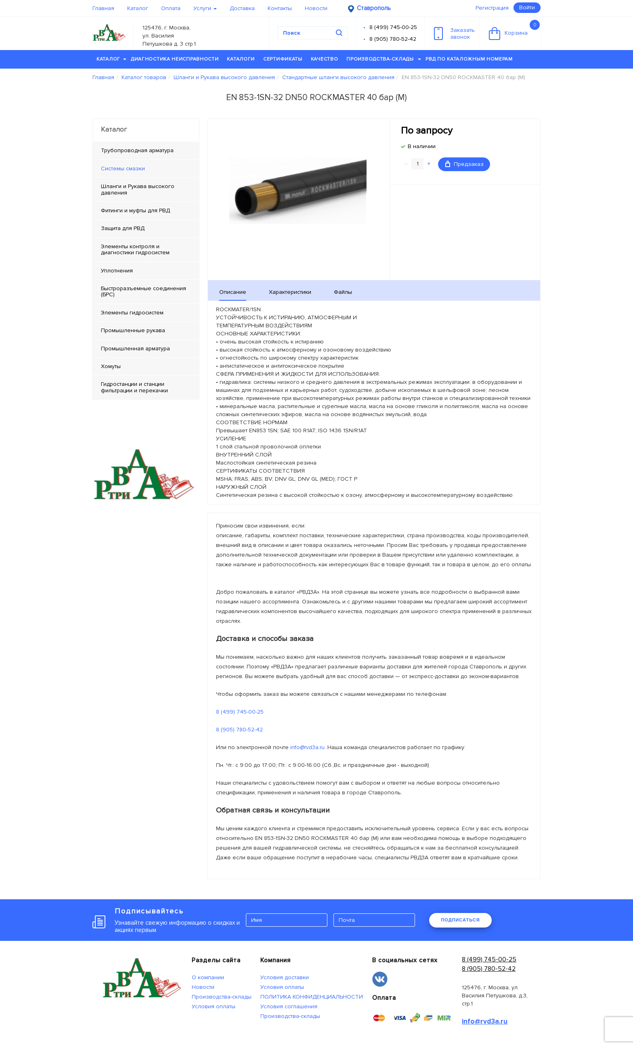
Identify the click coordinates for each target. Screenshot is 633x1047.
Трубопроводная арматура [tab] (137, 150)
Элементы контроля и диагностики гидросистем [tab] (135, 249)
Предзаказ (464, 164)
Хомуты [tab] (111, 366)
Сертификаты (282, 59)
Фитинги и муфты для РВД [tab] (135, 210)
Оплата (170, 8)
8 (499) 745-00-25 (393, 27)
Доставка (242, 8)
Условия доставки (284, 977)
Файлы (343, 292)
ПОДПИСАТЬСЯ (460, 919)
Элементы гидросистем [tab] (132, 312)
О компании (208, 977)
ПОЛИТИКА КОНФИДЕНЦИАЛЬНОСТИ (311, 996)
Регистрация (492, 7)
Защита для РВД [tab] (123, 228)
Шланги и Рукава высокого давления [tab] (137, 189)
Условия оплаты (213, 1006)
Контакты (280, 8)
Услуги (205, 8)
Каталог (137, 8)
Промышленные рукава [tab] (133, 330)
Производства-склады (383, 59)
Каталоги (241, 59)
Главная (103, 8)
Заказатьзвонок (454, 33)
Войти (527, 7)
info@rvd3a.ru (307, 747)
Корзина (514, 30)
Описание (232, 292)
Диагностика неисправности (175, 59)
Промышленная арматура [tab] (135, 348)
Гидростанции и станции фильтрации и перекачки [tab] (134, 387)
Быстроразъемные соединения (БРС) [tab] (143, 291)
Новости (316, 8)
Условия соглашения (288, 1006)
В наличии (422, 146)
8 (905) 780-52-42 (392, 39)
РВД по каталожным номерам (469, 59)
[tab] (146, 169)
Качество (324, 59)
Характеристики (290, 292)
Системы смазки (123, 168)
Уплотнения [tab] (117, 270)
